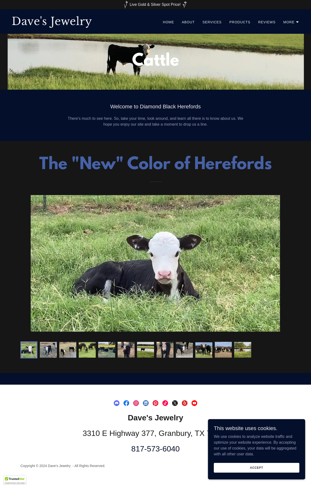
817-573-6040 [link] (155, 448)
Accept (256, 467)
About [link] (188, 22)
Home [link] (168, 22)
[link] (82, 24)
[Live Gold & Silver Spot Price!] (155, 4)
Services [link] (212, 22)
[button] (291, 22)
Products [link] (240, 22)
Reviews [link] (267, 22)
